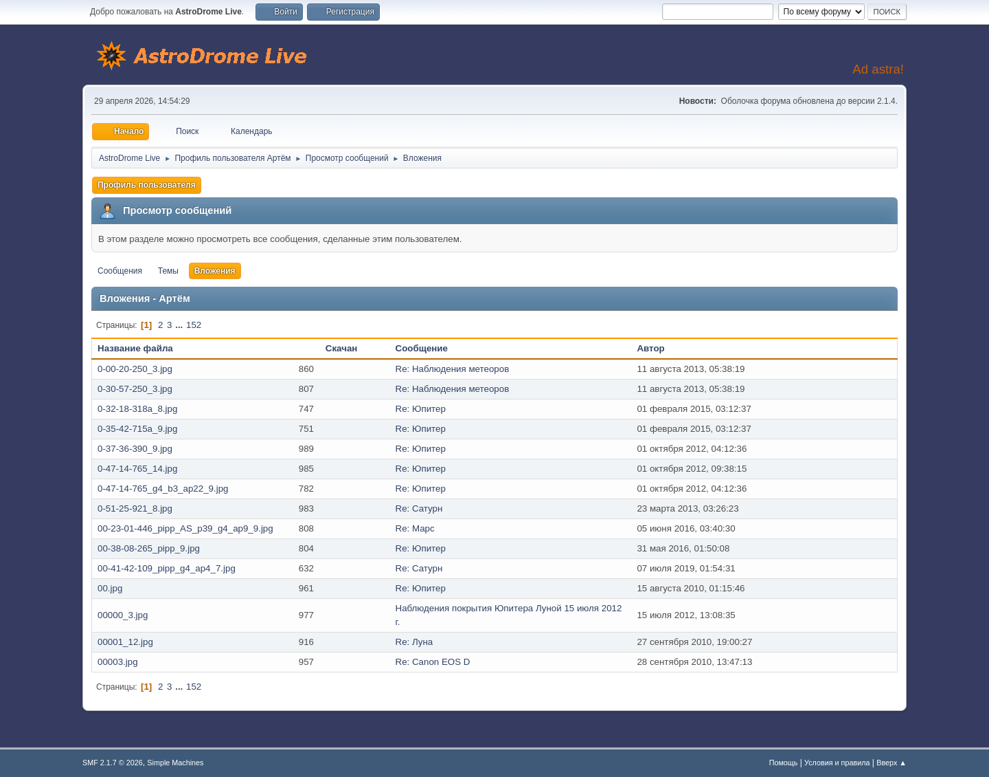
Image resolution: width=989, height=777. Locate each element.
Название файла (142, 348)
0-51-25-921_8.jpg (135, 508)
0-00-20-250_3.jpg (135, 369)
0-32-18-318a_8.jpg (137, 409)
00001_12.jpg (125, 642)
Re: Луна (414, 642)
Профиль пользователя (147, 185)
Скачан (342, 348)
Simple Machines (175, 762)
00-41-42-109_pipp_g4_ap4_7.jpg (167, 568)
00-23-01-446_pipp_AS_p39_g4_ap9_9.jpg (185, 528)
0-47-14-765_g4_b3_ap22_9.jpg (163, 488)
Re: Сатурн (419, 508)
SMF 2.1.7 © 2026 (112, 762)
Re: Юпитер (421, 409)
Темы (168, 271)
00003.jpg (118, 662)
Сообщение (422, 348)
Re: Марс (415, 528)
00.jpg (110, 588)
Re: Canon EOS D (433, 662)
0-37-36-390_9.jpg (135, 449)
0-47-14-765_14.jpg (137, 468)
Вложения (215, 271)
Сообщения (120, 271)
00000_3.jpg (123, 615)
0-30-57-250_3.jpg (135, 389)
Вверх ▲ (891, 762)
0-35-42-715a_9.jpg (137, 429)
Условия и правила (836, 762)
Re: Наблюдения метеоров (453, 369)
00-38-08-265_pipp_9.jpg (149, 548)
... (180, 325)
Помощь (783, 762)
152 (193, 325)
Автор (650, 348)
